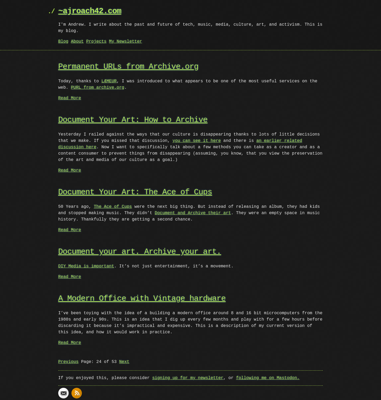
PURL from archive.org (97, 88)
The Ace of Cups (113, 207)
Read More (69, 98)
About (77, 41)
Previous (68, 362)
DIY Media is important (86, 266)
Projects (96, 41)
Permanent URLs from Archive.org (128, 66)
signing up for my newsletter (187, 378)
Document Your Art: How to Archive (132, 120)
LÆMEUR (109, 81)
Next (124, 362)
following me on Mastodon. (268, 378)
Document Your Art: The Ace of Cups (135, 192)
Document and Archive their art (193, 213)
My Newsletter (125, 41)
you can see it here (197, 141)
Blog (63, 41)
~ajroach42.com (89, 11)
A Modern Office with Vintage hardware (142, 298)
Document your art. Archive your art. (139, 251)
